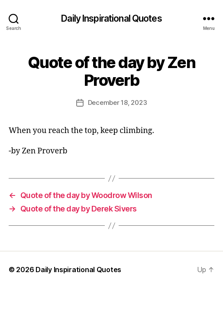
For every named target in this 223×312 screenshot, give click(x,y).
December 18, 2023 (117, 102)
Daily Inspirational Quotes (111, 18)
